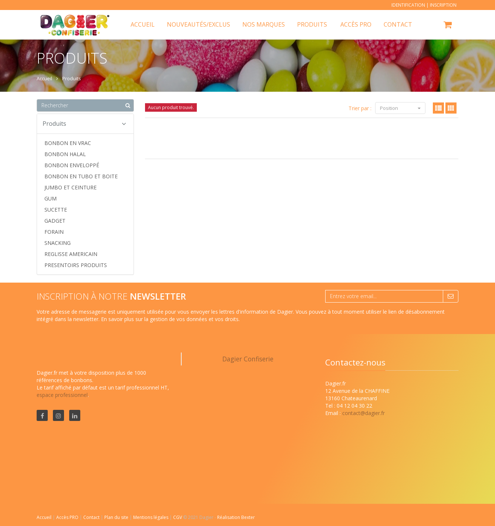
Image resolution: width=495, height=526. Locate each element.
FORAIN (54, 231)
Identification (408, 5)
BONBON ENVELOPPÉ (71, 165)
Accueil (44, 517)
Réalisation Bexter (236, 517)
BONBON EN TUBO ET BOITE (81, 176)
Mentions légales (151, 517)
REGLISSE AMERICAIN (70, 253)
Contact (92, 517)
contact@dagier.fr (363, 413)
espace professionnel (62, 394)
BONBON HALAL (65, 154)
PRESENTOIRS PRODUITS (75, 265)
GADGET (54, 220)
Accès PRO (68, 517)
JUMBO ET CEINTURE (70, 187)
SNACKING (57, 242)
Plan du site (116, 517)
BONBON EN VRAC (67, 142)
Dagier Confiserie (247, 358)
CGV (178, 517)
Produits (312, 24)
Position (400, 108)
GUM (50, 198)
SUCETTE (55, 209)
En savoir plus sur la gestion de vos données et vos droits (170, 319)
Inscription (443, 5)
